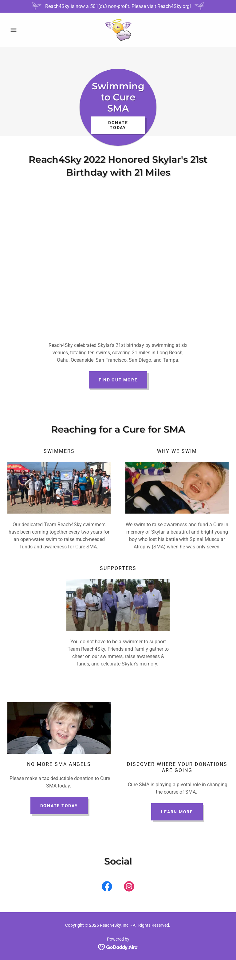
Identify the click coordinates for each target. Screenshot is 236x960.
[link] (118, 30)
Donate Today (118, 125)
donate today (59, 805)
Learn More (177, 811)
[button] (24, 30)
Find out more (118, 379)
